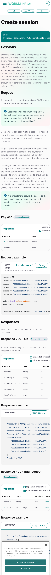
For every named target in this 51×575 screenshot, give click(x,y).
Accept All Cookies (25, 569)
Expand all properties (36, 487)
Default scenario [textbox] (23, 265)
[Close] (46, 552)
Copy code (41, 266)
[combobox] (24, 265)
